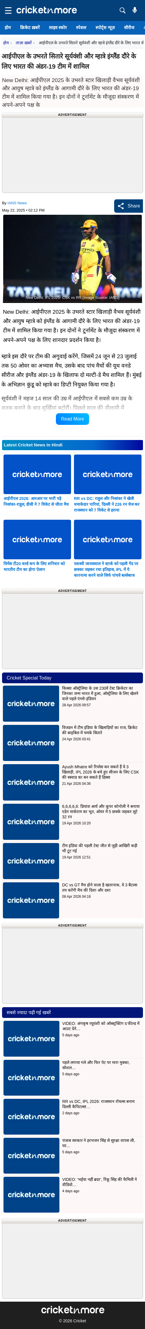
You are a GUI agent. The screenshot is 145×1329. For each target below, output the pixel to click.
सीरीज (129, 27)
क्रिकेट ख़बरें (30, 27)
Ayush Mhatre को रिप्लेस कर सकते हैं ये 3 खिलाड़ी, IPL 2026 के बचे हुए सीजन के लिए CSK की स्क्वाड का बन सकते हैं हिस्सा (100, 772)
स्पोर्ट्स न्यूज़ (105, 27)
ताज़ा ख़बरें (23, 42)
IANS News (17, 203)
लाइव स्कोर (58, 27)
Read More (72, 418)
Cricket (79, 1321)
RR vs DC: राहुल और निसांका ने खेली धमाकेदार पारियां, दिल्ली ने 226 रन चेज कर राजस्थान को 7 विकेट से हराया (106, 504)
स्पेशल (81, 27)
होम (8, 27)
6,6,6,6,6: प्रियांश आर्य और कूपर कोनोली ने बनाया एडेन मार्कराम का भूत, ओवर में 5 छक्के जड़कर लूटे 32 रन (101, 811)
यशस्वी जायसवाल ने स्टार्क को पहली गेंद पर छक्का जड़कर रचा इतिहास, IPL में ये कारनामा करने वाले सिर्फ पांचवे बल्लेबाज (106, 569)
